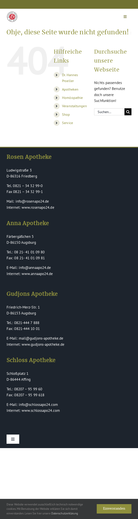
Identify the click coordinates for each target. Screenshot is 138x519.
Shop (66, 114)
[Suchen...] (109, 111)
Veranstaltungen (74, 106)
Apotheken (70, 89)
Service (67, 123)
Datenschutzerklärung (64, 513)
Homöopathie (72, 97)
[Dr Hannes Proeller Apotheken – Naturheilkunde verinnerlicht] (12, 13)
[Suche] (127, 111)
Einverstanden (114, 508)
